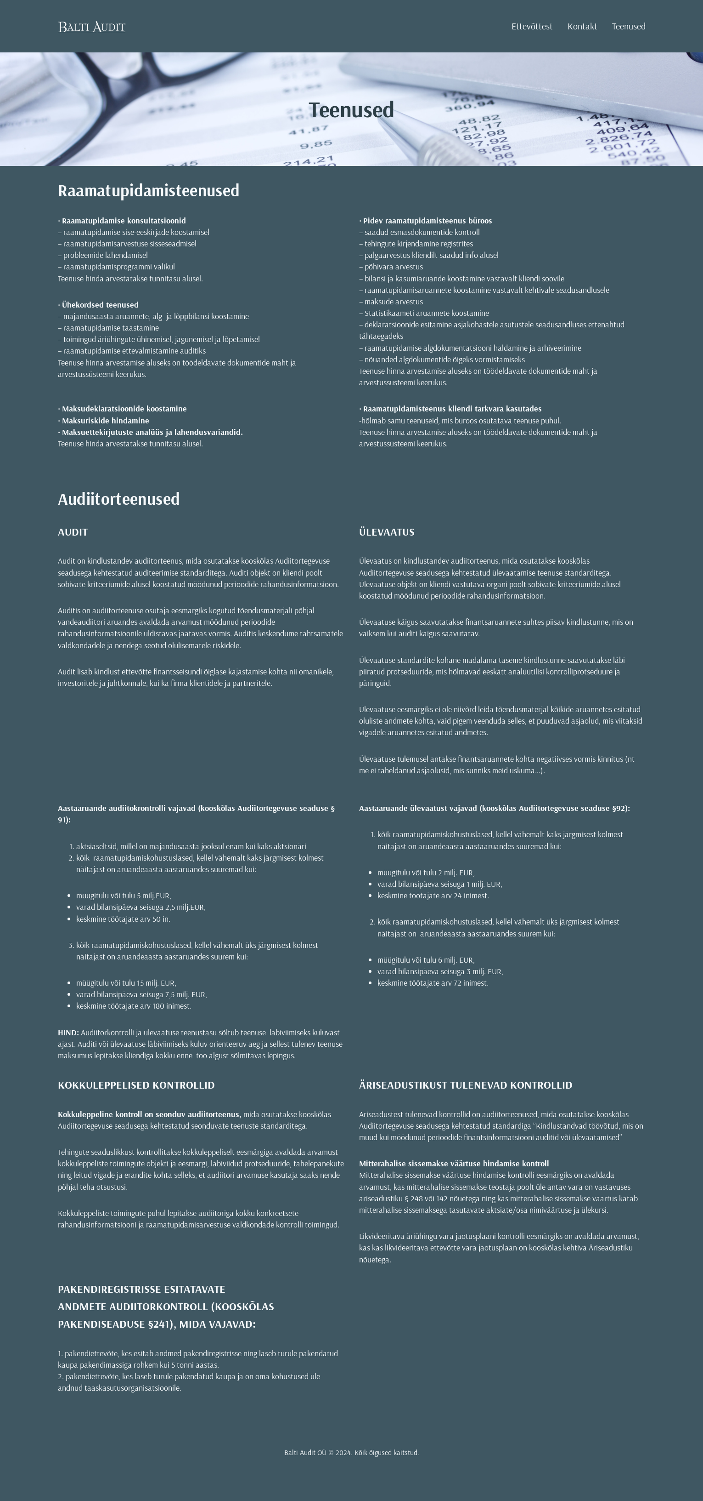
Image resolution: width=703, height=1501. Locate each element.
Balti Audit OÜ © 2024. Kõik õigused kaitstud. (351, 1452)
